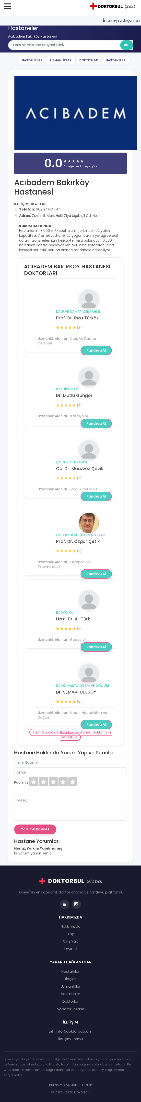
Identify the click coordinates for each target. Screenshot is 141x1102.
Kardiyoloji (67, 389)
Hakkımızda (71, 926)
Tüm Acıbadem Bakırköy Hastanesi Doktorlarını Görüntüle (72, 735)
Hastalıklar (32, 60)
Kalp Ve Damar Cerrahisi (78, 311)
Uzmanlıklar (60, 60)
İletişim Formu (70, 1038)
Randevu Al (96, 350)
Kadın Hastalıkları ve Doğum (82, 685)
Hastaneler (115, 60)
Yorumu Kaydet (35, 829)
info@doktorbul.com (70, 1031)
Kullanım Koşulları (63, 1085)
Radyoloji (65, 612)
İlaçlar (70, 978)
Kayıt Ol (70, 948)
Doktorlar (88, 60)
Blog (70, 933)
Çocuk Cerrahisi (71, 462)
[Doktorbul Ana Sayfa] (113, 6)
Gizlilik (87, 1085)
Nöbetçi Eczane (70, 1009)
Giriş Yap (70, 941)
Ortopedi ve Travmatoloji (80, 535)
